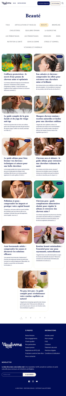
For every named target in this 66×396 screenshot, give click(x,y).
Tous (8, 25)
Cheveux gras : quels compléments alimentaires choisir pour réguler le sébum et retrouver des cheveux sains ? (48, 206)
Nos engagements (31, 338)
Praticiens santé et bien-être (34, 353)
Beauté (44, 25)
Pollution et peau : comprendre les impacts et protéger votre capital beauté (17, 203)
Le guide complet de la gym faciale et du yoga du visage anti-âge (16, 118)
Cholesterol (15, 30)
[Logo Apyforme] (6, 3)
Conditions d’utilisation (52, 353)
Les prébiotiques (12, 36)
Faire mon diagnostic (43, 3)
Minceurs (47, 36)
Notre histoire (22, 3)
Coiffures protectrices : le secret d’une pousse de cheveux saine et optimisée (16, 76)
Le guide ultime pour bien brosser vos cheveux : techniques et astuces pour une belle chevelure (15, 162)
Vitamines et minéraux (33, 47)
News (58, 36)
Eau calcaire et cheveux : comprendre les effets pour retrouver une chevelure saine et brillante (48, 78)
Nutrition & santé (14, 42)
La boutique (19, 388)
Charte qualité (29, 341)
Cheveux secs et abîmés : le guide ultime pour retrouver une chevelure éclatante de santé (48, 162)
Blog (14, 3)
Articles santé (49, 335)
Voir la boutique (55, 3)
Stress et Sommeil (51, 42)
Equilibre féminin (32, 30)
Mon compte (49, 338)
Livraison (48, 344)
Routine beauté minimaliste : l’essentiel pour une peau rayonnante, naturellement (49, 249)
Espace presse (29, 347)
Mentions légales (50, 350)
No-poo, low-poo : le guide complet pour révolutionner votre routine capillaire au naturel (32, 295)
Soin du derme (33, 42)
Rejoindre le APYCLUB (32, 350)
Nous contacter (30, 356)
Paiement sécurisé (51, 347)
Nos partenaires (30, 344)
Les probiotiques (31, 36)
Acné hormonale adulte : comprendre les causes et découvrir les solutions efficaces (15, 250)
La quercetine (50, 30)
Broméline (56, 25)
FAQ (46, 341)
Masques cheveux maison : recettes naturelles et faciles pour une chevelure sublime (48, 118)
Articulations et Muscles (25, 25)
